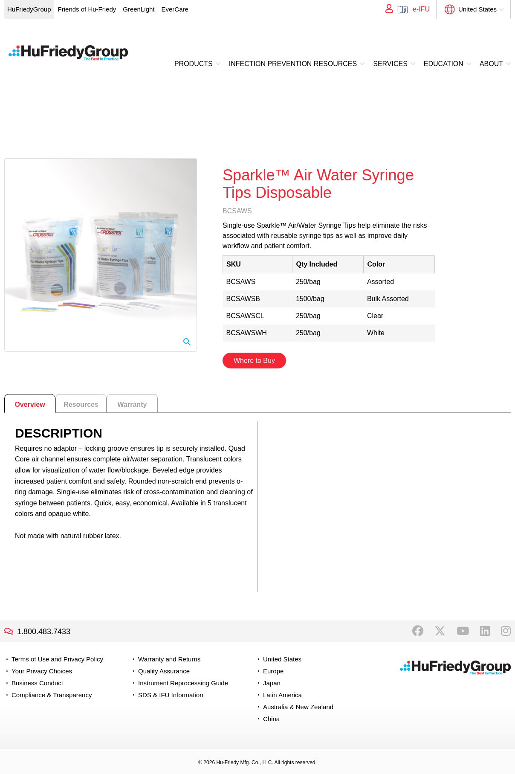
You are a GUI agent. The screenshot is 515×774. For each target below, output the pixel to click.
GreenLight (138, 9)
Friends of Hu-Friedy (87, 9)
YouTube (463, 631)
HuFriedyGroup (29, 9)
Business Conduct (37, 683)
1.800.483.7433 (43, 631)
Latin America (282, 695)
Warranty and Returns (169, 659)
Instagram (506, 631)
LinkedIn (485, 631)
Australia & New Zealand (298, 706)
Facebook (417, 631)
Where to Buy (254, 360)
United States (477, 9)
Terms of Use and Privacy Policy (57, 659)
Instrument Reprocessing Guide (183, 683)
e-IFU (421, 9)
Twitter (440, 631)
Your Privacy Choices (42, 671)
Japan (272, 683)
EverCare (174, 9)
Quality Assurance (164, 671)
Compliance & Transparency (52, 695)
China (271, 718)
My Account (386, 9)
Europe (273, 671)
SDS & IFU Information (170, 695)
